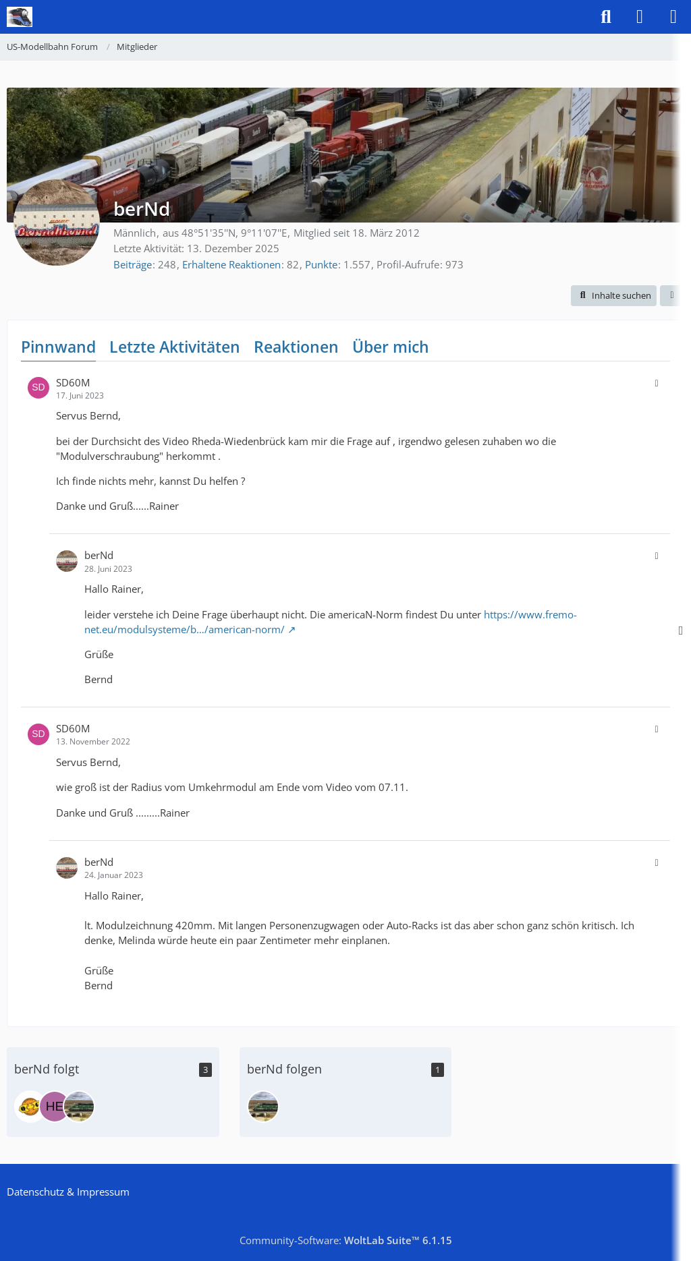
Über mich (390, 346)
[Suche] (605, 16)
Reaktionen (296, 346)
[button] (614, 295)
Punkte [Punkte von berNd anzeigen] (321, 264)
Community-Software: (346, 1240)
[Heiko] (54, 1106)
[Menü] (673, 16)
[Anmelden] (639, 17)
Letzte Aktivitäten (174, 346)
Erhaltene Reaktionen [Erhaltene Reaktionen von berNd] (231, 264)
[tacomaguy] (79, 1106)
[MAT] (30, 1106)
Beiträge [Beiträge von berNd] (132, 264)
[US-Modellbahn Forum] (19, 16)
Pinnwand (58, 346)
